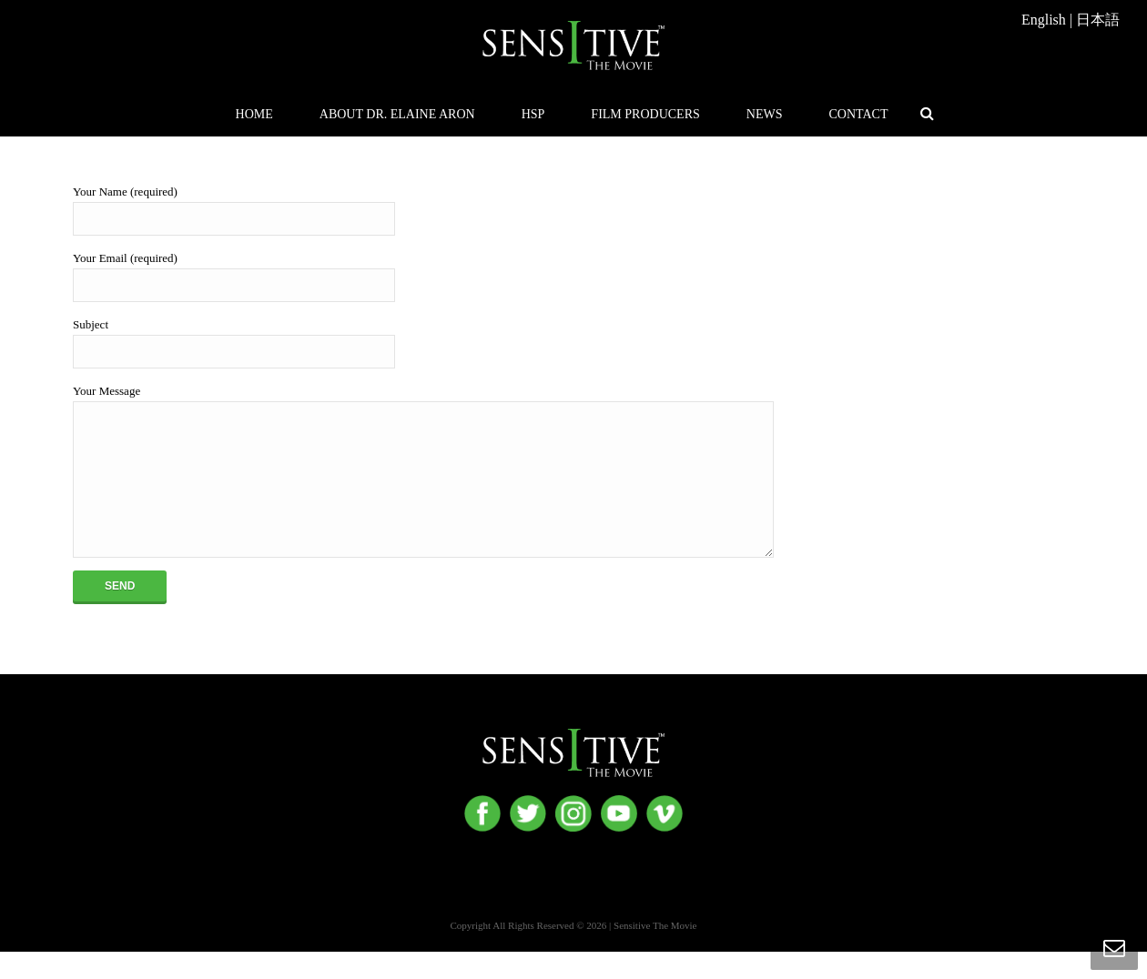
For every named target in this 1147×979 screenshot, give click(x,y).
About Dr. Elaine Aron (397, 114)
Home (254, 114)
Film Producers (645, 114)
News (764, 114)
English (1043, 19)
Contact (858, 114)
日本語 (1098, 19)
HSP (533, 114)
